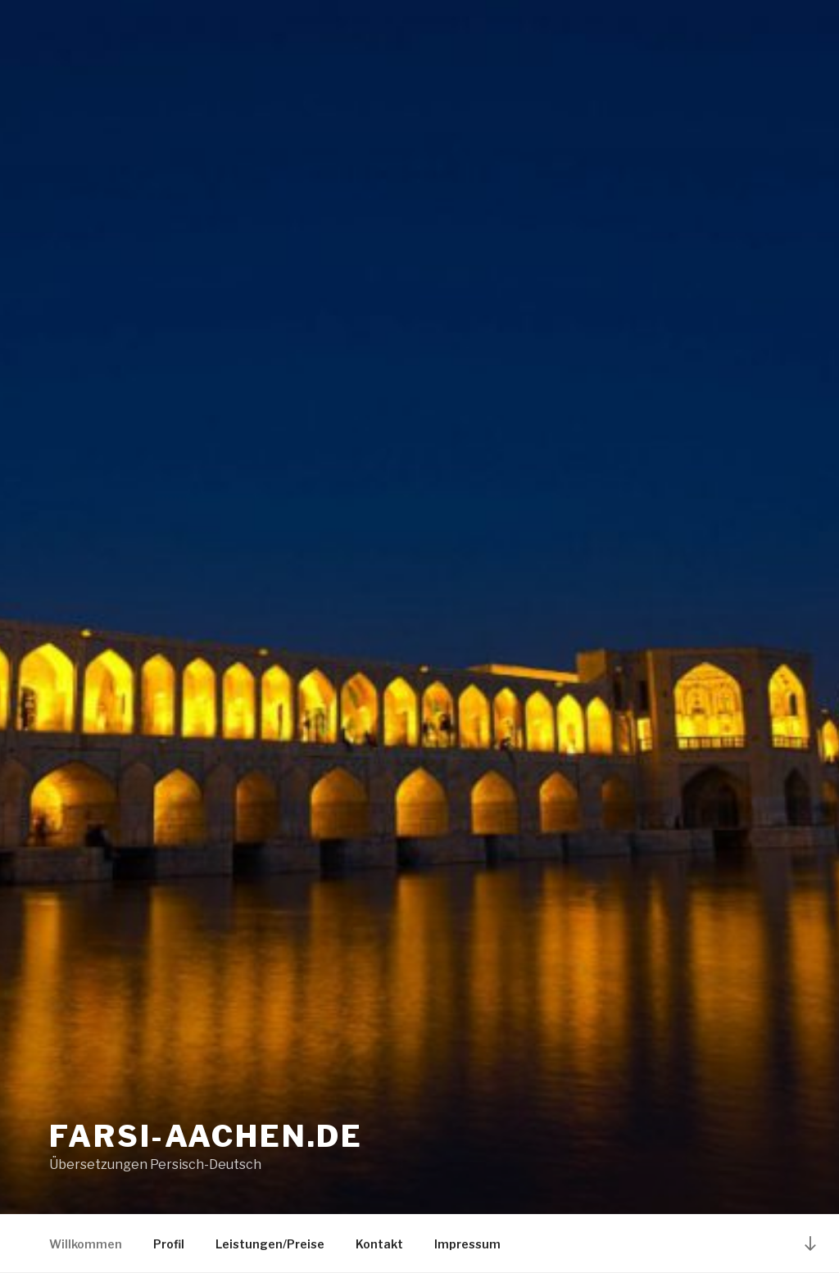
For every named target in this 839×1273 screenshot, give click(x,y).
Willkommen (85, 1244)
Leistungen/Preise (269, 1244)
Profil (168, 1244)
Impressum (467, 1244)
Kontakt (379, 1244)
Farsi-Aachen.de (206, 1136)
